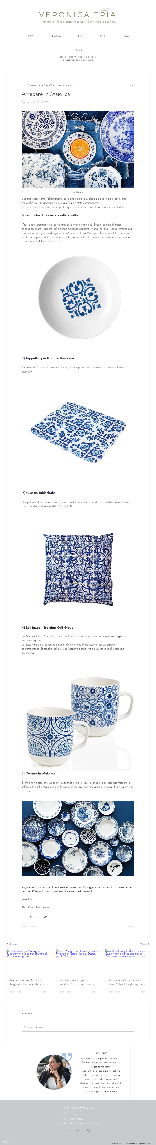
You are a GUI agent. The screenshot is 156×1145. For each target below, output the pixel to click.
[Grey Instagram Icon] (89, 1130)
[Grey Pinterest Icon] (78, 1130)
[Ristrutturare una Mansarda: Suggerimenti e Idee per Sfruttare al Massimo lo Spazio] (29, 961)
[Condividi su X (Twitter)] (30, 917)
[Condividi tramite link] (45, 917)
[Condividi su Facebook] (23, 917)
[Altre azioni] (132, 85)
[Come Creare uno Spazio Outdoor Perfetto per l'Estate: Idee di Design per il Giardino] (78, 961)
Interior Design (42, 906)
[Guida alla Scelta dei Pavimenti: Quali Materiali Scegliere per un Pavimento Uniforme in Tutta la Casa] (127, 961)
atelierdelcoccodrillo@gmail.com (82, 1123)
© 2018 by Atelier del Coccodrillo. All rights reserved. (131, 1144)
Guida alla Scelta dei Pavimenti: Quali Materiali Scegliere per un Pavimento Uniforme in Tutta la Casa (126, 982)
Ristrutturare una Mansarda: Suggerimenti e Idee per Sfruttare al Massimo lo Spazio (28, 982)
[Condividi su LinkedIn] (38, 917)
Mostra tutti (145, 943)
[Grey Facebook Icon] (67, 1130)
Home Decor (28, 906)
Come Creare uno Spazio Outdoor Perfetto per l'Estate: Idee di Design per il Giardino (76, 982)
